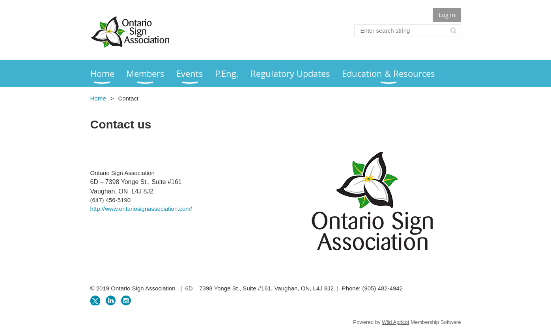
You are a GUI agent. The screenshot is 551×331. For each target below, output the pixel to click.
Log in (447, 15)
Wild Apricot (395, 322)
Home (98, 98)
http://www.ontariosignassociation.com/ (141, 208)
